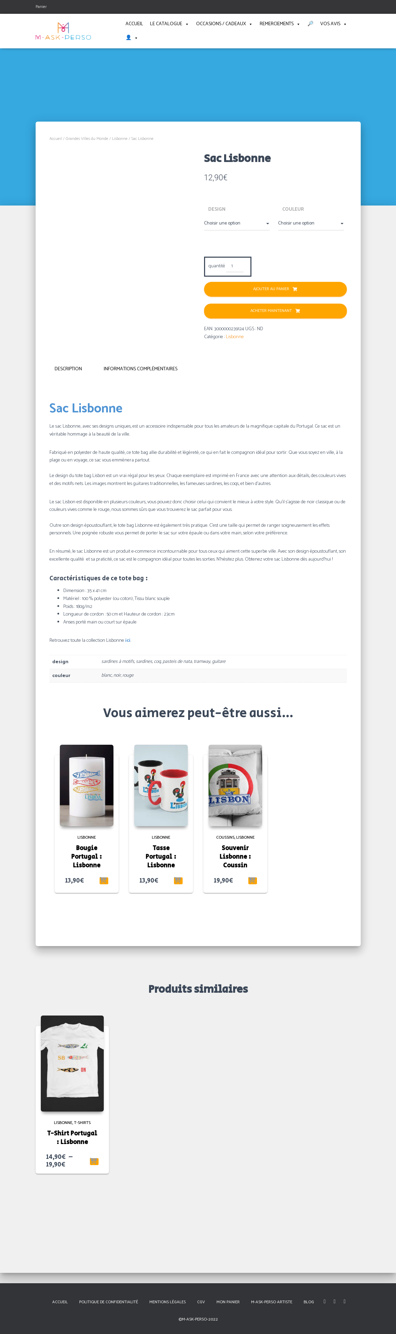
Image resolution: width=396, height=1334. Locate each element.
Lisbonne (120, 138)
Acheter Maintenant (271, 310)
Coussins (225, 913)
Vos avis (333, 24)
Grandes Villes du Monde (87, 138)
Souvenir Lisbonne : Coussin (235, 932)
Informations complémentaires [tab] (140, 445)
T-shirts (82, 1198)
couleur (293, 209)
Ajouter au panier (271, 289)
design (216, 209)
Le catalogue (169, 24)
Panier (41, 6)
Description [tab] (68, 445)
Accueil (134, 24)
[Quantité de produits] (235, 266)
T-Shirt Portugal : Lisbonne (72, 1213)
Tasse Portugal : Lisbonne (161, 932)
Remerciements (280, 24)
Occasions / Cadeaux (224, 24)
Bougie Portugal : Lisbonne (86, 932)
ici (127, 716)
